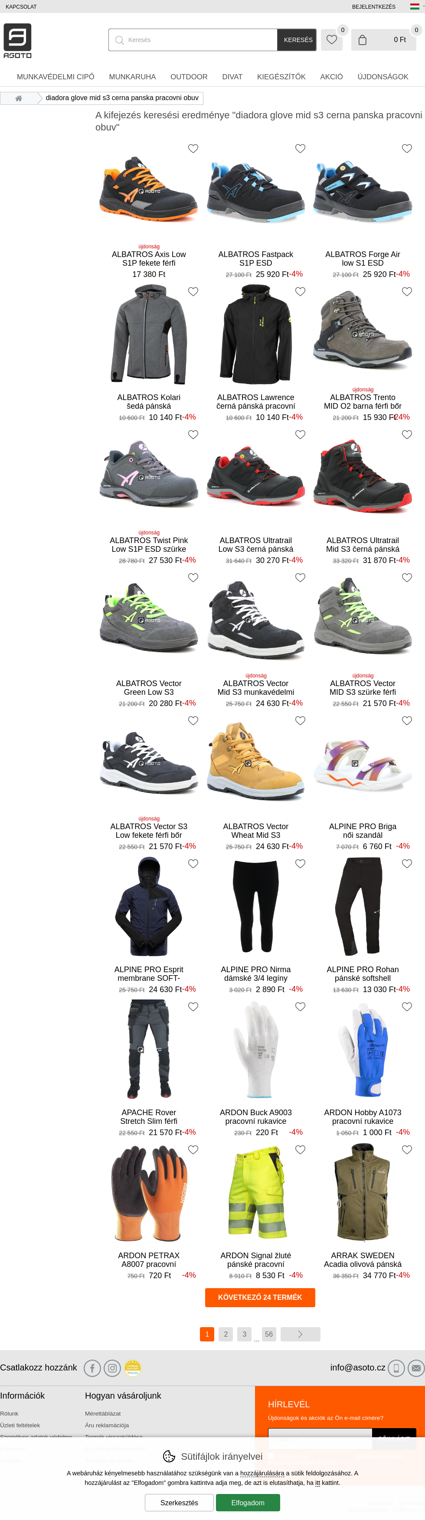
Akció (331, 77)
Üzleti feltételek (20, 1425)
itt (317, 1482)
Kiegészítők (281, 77)
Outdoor (189, 77)
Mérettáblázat (103, 1413)
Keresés (298, 39)
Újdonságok (383, 77)
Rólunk (9, 1413)
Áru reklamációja (107, 1425)
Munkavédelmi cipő (56, 77)
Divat (232, 77)
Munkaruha (132, 77)
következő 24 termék (260, 1297)
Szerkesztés (179, 1503)
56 (269, 1334)
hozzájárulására (262, 1473)
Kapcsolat (21, 7)
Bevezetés (21, 97)
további (300, 1334)
